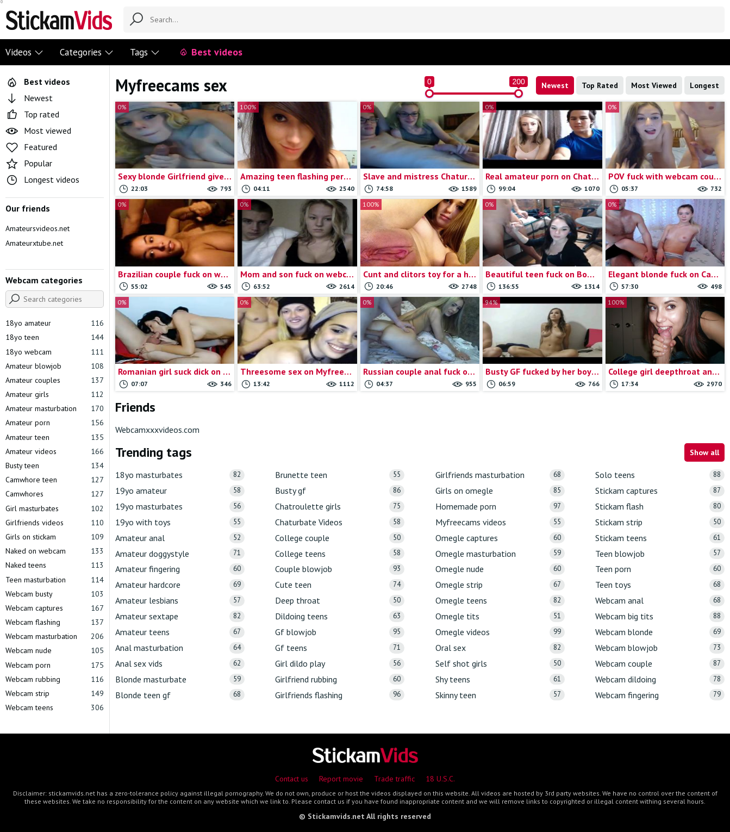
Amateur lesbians (180, 600)
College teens (339, 553)
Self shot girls (500, 663)
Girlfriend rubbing (339, 679)
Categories (87, 52)
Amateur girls (54, 394)
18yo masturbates (180, 475)
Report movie (341, 779)
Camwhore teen (54, 480)
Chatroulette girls (339, 506)
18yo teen (54, 337)
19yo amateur (180, 490)
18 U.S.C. (440, 779)
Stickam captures (660, 490)
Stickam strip (660, 522)
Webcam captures (54, 608)
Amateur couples (54, 380)
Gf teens (339, 648)
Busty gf (339, 490)
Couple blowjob (339, 569)
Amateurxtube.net (34, 243)
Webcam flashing (54, 622)
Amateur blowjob (54, 366)
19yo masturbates (180, 506)
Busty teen (54, 465)
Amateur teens (180, 632)
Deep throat (339, 600)
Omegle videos (500, 632)
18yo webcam (54, 352)
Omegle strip (500, 585)
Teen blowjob (660, 553)
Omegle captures (500, 538)
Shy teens (500, 679)
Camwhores (54, 494)
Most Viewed (654, 85)
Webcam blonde (660, 632)
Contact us (291, 779)
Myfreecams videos (500, 522)
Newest (555, 85)
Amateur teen (54, 437)
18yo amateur (54, 323)
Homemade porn (500, 506)
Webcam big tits (660, 616)
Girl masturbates (54, 508)
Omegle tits (500, 616)
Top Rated (600, 85)
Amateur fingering (180, 569)
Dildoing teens (339, 616)
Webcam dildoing (660, 679)
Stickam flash (660, 506)
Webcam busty (54, 594)
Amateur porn (54, 422)
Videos (24, 52)
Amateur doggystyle (180, 553)
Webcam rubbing (54, 679)
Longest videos (42, 179)
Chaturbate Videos (339, 522)
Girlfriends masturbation (500, 475)
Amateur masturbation (54, 408)
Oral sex (500, 648)
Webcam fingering (660, 694)
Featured (31, 146)
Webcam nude (54, 650)
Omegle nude (500, 569)
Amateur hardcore (180, 585)
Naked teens (54, 565)
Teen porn (660, 569)
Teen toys (660, 585)
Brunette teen (339, 475)
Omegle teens (500, 600)
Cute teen (339, 585)
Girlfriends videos (54, 522)
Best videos (210, 52)
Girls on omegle (500, 490)
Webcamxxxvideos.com (157, 429)
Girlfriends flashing (339, 694)
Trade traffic (394, 779)
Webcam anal (660, 600)
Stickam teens (660, 538)
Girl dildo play (339, 663)
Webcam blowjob (660, 648)
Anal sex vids (180, 663)
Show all (704, 452)
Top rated (32, 114)
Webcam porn (54, 665)
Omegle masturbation (500, 553)
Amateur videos (54, 451)
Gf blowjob (339, 632)
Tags (145, 52)
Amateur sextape (180, 616)
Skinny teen (500, 694)
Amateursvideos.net (37, 228)
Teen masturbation (54, 580)
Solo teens (660, 475)
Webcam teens (54, 707)
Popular (28, 163)
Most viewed (38, 130)
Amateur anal (180, 538)
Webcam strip (54, 693)
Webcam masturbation (54, 636)
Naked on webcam (54, 551)
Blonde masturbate (180, 679)
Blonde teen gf (180, 694)
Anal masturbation (180, 648)
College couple (339, 538)
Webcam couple (660, 663)
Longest (704, 85)
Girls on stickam (54, 537)
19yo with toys (180, 522)
